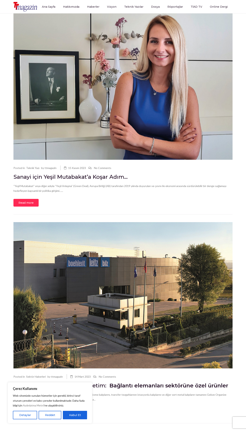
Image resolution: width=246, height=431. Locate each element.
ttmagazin (51, 168)
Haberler (93, 6)
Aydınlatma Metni (33, 405)
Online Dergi (219, 6)
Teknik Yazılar (133, 6)
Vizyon (111, 6)
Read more (26, 202)
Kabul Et (75, 415)
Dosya (155, 6)
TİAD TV (196, 6)
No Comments (102, 168)
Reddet (50, 415)
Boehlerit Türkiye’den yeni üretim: (120, 385)
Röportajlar (175, 6)
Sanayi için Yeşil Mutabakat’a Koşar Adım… (71, 177)
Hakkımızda (71, 6)
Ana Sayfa (48, 6)
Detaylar (25, 415)
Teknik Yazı (32, 168)
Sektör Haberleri (36, 376)
